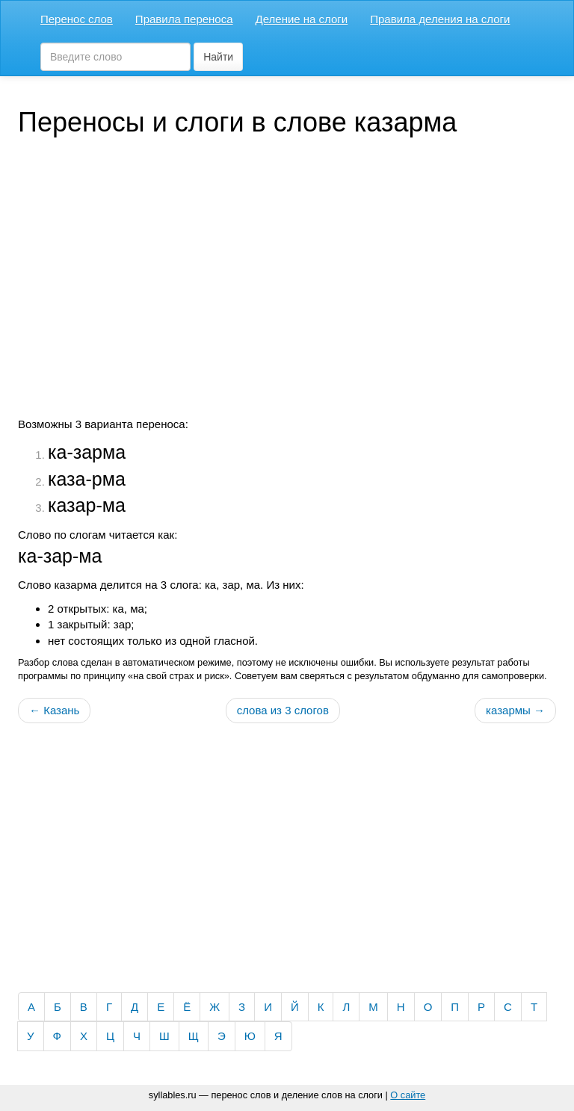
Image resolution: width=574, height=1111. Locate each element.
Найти (218, 57)
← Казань (54, 710)
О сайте (407, 1095)
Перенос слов (76, 19)
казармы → (515, 710)
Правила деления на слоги (440, 19)
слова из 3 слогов (283, 710)
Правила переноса (184, 19)
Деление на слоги (302, 19)
